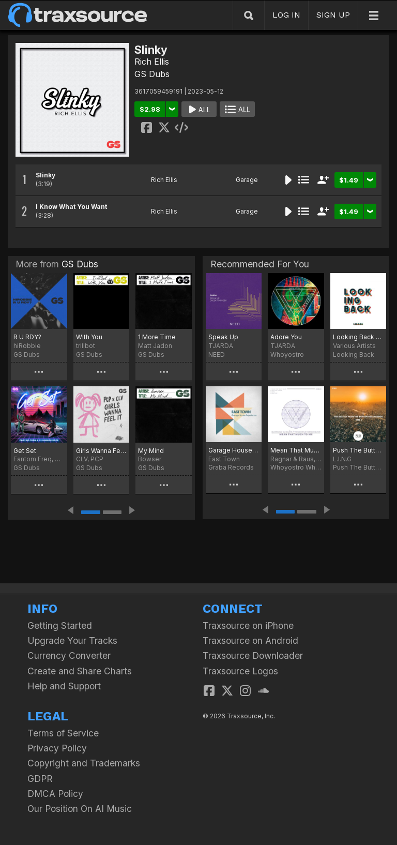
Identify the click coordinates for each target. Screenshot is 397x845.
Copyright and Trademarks (83, 763)
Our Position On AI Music (79, 808)
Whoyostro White (295, 467)
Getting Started (59, 625)
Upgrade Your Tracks (72, 640)
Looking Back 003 (358, 337)
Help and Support (64, 686)
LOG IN (286, 15)
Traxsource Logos (240, 671)
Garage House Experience (233, 450)
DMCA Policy (55, 793)
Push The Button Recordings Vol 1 (358, 450)
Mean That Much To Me (295, 450)
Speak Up (223, 337)
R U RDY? (27, 337)
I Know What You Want (71, 206)
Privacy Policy (57, 748)
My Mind (151, 451)
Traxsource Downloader (253, 655)
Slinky (45, 175)
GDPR (40, 778)
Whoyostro (287, 354)
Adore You (286, 337)
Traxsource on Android (250, 640)
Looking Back (353, 354)
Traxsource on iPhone (248, 625)
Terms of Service (63, 733)
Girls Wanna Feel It (101, 451)
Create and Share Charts (79, 671)
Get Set (24, 451)
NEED (216, 354)
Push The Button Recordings (358, 467)
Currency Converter (69, 655)
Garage (247, 180)
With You (89, 337)
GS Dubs (152, 74)
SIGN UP (333, 15)
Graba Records (231, 467)
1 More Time (157, 337)
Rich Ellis (151, 61)
